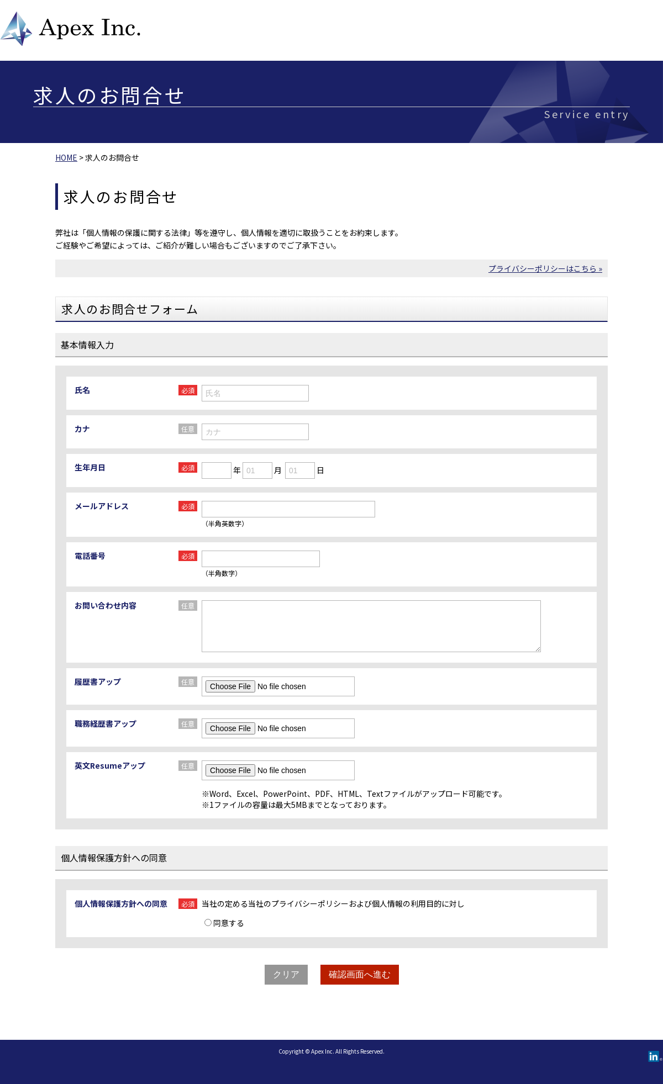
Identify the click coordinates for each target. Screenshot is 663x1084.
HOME (66, 157)
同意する (224, 922)
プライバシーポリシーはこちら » (545, 268)
